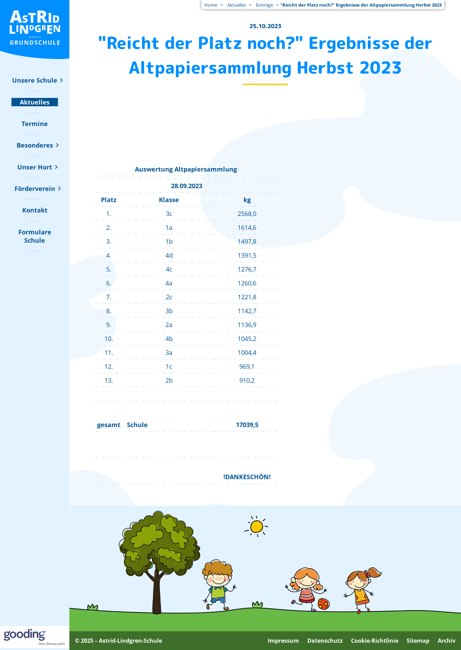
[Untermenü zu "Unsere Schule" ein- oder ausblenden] (35, 80)
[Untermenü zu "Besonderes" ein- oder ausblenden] (34, 145)
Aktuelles (236, 5)
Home (210, 5)
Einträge (264, 5)
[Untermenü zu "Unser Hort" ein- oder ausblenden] (34, 167)
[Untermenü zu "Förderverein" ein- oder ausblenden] (34, 188)
